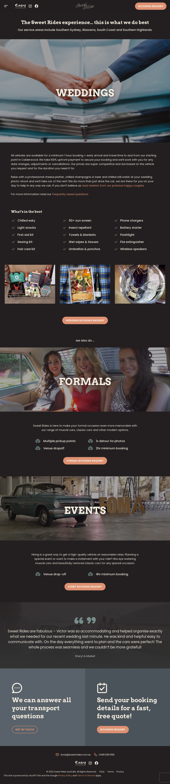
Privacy (120, 772)
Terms (110, 772)
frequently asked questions (70, 194)
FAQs (101, 772)
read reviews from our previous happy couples (113, 185)
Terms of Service (86, 775)
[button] (85, 320)
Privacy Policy (65, 775)
